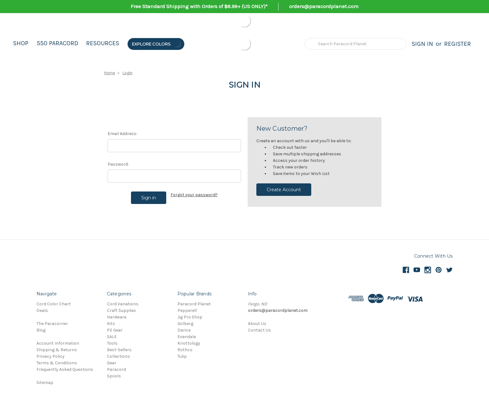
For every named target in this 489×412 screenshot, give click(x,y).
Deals (42, 310)
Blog (41, 330)
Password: (118, 164)
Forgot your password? (194, 194)
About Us (257, 323)
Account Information (57, 343)
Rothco (184, 349)
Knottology (188, 343)
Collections (118, 356)
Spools (114, 376)
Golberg (185, 323)
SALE (112, 336)
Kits (111, 323)
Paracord (116, 369)
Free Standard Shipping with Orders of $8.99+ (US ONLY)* (199, 6)
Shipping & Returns (56, 349)
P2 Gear (115, 330)
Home (109, 72)
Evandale (186, 336)
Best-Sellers (119, 349)
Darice (184, 330)
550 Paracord (57, 43)
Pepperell (187, 310)
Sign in (422, 43)
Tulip (182, 356)
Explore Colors (156, 44)
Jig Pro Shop (189, 317)
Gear (111, 363)
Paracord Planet (194, 304)
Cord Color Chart (53, 304)
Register (457, 43)
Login (128, 72)
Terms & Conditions (56, 363)
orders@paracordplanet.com (324, 6)
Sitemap (44, 382)
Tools (112, 343)
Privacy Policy (50, 356)
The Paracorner (52, 323)
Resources (102, 43)
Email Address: (122, 133)
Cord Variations (122, 304)
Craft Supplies (121, 310)
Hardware (116, 317)
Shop (20, 43)
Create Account (284, 189)
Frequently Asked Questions (64, 369)
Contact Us (259, 330)
